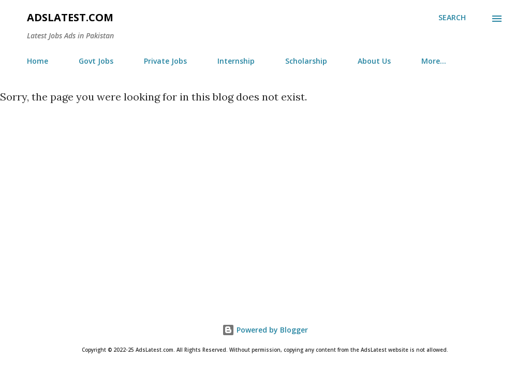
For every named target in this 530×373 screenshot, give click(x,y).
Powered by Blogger (265, 330)
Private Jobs (165, 61)
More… (433, 61)
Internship (236, 61)
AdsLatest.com (70, 17)
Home (37, 61)
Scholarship (306, 61)
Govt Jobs (96, 61)
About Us (374, 61)
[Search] (452, 17)
